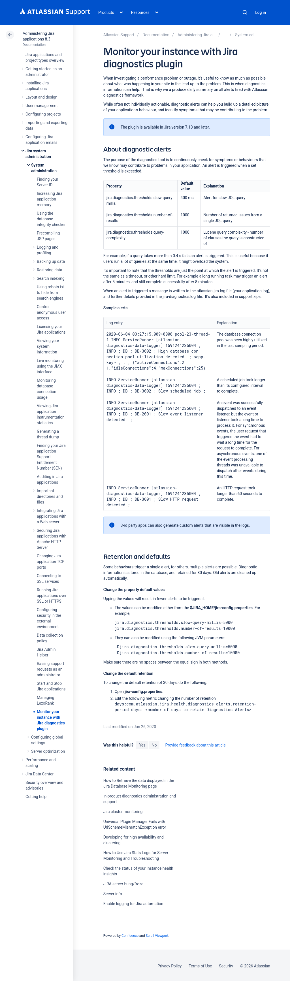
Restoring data (49, 270)
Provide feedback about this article (195, 744)
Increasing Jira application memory (49, 199)
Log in (260, 12)
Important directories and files (50, 496)
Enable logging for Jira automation (133, 902)
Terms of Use (200, 965)
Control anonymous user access (51, 312)
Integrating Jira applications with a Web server (52, 516)
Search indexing (51, 278)
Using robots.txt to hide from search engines (51, 292)
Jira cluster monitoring (123, 810)
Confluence (129, 935)
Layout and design (41, 97)
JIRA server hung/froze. (123, 882)
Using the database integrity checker (51, 219)
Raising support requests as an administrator (50, 669)
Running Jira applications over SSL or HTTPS (52, 595)
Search (245, 12)
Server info (112, 892)
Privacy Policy (169, 965)
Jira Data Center (39, 774)
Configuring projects (43, 114)
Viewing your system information (48, 346)
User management (41, 105)
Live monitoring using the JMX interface (50, 366)
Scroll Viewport (157, 935)
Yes (142, 744)
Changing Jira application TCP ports (50, 562)
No (154, 744)
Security (226, 965)
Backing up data (51, 261)
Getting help (35, 796)
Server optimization (48, 751)
